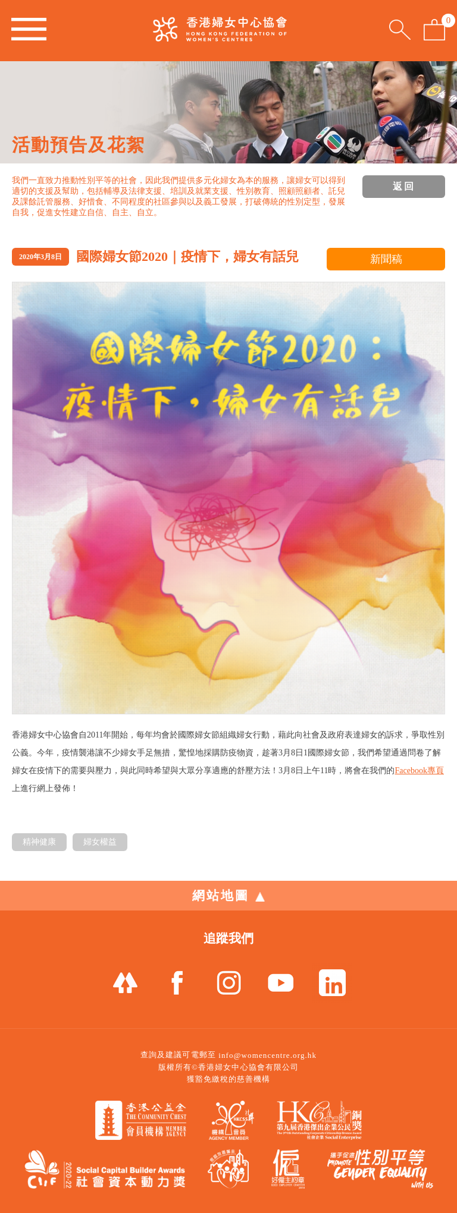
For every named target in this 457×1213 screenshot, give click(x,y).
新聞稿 (386, 259)
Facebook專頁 (419, 770)
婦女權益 (100, 841)
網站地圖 (228, 896)
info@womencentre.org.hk (267, 1055)
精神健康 (39, 841)
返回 (404, 186)
